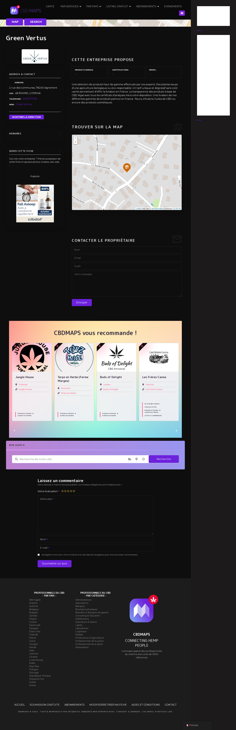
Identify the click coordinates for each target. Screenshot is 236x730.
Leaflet (138, 209)
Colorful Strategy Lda (157, 712)
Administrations (83, 599)
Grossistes (151, 407)
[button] (14, 430)
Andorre (33, 603)
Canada (33, 615)
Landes (106, 384)
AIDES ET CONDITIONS (146, 704)
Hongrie (33, 644)
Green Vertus (24, 104)
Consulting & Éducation (87, 615)
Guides (203, 20)
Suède (32, 682)
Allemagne (35, 599)
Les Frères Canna (154, 389)
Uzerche (150, 384)
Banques (80, 606)
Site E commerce (153, 415)
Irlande (32, 647)
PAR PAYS (99, 9)
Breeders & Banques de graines (92, 612)
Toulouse (23, 384)
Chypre (33, 618)
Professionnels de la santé (89, 644)
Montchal (65, 388)
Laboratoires (81, 628)
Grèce (32, 641)
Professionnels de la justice (89, 641)
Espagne (34, 628)
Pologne (33, 669)
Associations (81, 603)
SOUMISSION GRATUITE (45, 704)
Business (205, 17)
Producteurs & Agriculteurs (25, 414)
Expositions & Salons (86, 622)
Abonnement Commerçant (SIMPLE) (208, 103)
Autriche (33, 606)
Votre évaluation (49, 491)
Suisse (32, 685)
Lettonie (33, 653)
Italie (31, 650)
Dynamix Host (106, 712)
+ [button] (75, 138)
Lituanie (33, 656)
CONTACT (171, 704)
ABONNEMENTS (153, 9)
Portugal (33, 672)
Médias (79, 634)
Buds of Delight (110, 389)
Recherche (164, 459)
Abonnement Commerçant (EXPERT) (208, 88)
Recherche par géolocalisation (143, 459)
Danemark (34, 625)
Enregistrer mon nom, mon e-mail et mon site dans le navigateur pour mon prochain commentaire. (90, 555)
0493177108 (30, 98)
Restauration (82, 647)
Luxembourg (36, 660)
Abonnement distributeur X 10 (210, 74)
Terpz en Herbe (68, 393)
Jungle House (25, 389)
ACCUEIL (19, 704)
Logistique (81, 631)
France (32, 637)
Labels (78, 625)
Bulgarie (33, 612)
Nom (43, 539)
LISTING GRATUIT (124, 9)
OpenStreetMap (157, 209)
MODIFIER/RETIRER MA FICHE (108, 704)
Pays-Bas (34, 666)
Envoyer (81, 302)
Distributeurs (152, 404)
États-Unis (34, 631)
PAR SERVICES (76, 9)
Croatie (33, 622)
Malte (32, 663)
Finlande (33, 634)
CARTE (57, 9)
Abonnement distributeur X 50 (210, 63)
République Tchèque (40, 675)
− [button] (75, 142)
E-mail (44, 548)
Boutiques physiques (86, 609)
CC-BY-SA (177, 209)
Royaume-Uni (36, 679)
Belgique (34, 609)
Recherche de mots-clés (16, 459)
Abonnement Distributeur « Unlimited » (208, 50)
